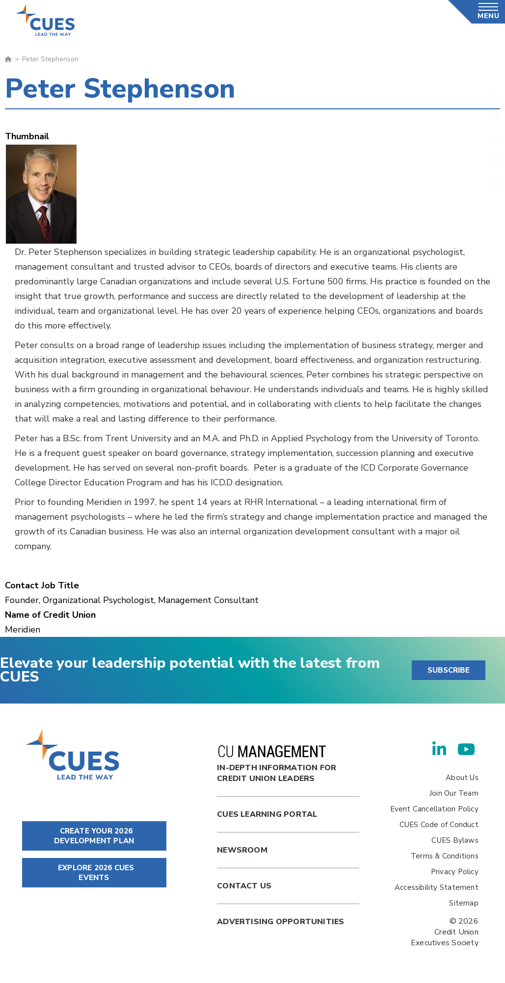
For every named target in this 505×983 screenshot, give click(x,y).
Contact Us (244, 886)
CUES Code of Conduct (438, 825)
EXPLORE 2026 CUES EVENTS (94, 872)
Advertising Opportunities (280, 921)
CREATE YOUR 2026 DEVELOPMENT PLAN (94, 836)
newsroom (242, 850)
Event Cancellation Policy (434, 809)
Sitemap (463, 903)
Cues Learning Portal (267, 814)
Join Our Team (453, 793)
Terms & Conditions (444, 856)
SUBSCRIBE (448, 670)
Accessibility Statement (436, 887)
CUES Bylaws (454, 840)
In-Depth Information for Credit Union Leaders (276, 764)
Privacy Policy (454, 872)
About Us (462, 777)
